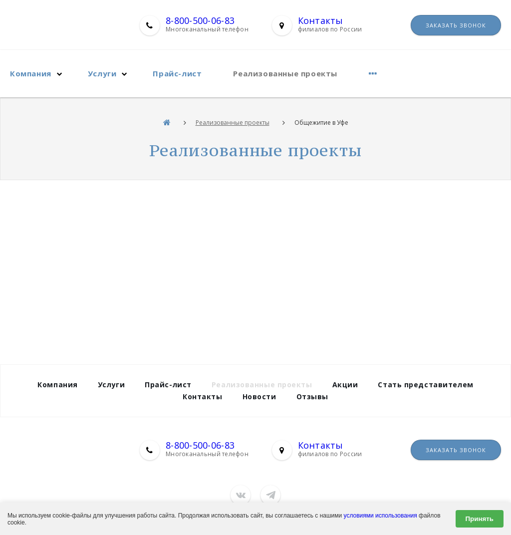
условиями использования (380, 515)
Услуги (102, 73)
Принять (480, 519)
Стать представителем (425, 384)
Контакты (320, 20)
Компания (30, 73)
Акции (345, 384)
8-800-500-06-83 (200, 20)
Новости (259, 396)
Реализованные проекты (285, 73)
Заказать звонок (456, 25)
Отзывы (312, 396)
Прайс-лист (177, 73)
